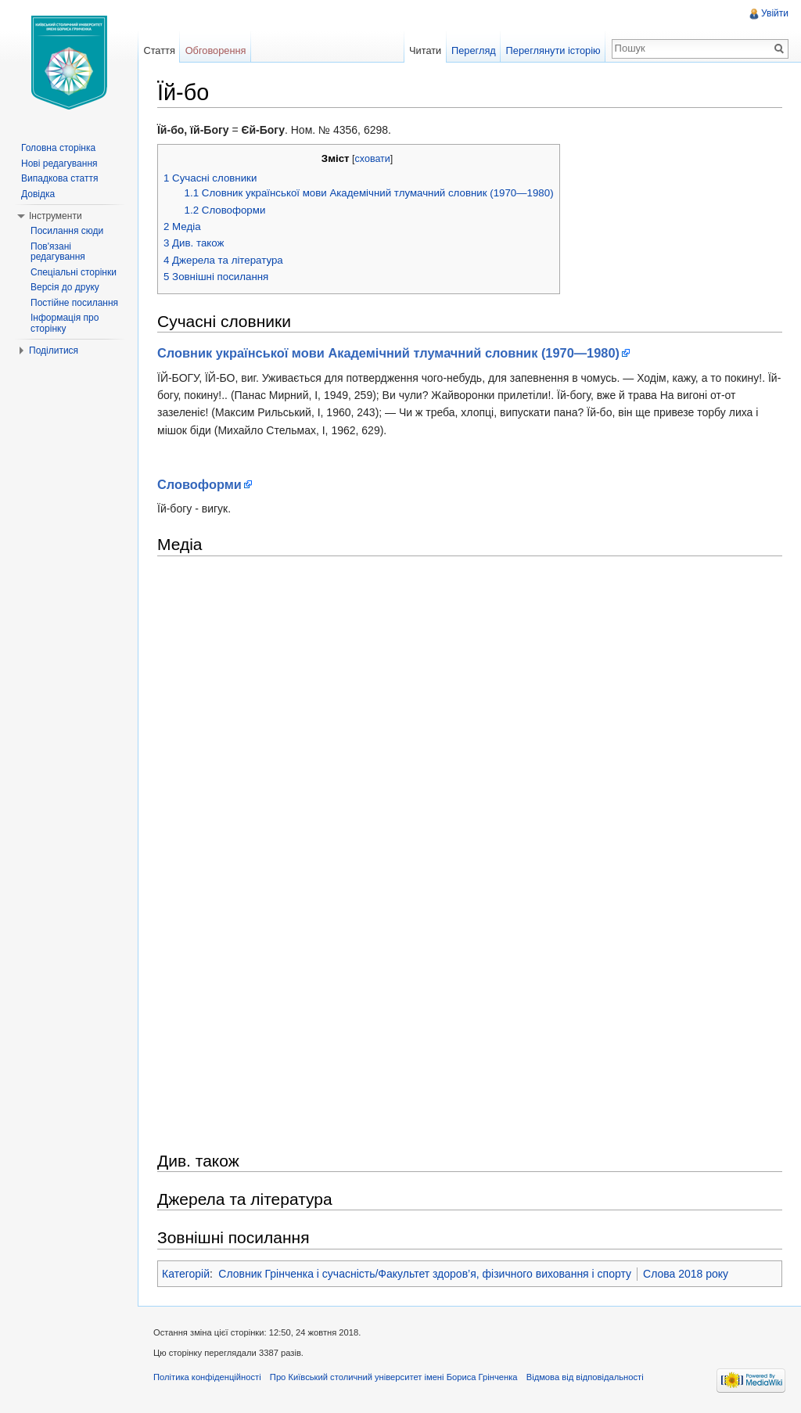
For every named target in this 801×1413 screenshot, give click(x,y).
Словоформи (199, 484)
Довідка (38, 194)
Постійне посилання (74, 302)
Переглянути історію (553, 50)
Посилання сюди (67, 230)
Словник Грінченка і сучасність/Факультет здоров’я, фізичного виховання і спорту (424, 1273)
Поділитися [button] (53, 350)
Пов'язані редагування (58, 252)
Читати (425, 50)
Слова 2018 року (685, 1273)
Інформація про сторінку (65, 323)
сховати (372, 158)
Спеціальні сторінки (74, 272)
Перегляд (473, 50)
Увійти (774, 13)
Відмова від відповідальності (585, 1377)
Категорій (186, 1273)
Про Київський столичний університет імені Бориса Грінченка (394, 1377)
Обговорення (215, 50)
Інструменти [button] (55, 215)
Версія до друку (65, 287)
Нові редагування (59, 163)
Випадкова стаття (59, 178)
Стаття (158, 50)
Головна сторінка (58, 147)
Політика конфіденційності (207, 1377)
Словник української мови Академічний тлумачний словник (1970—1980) (388, 353)
